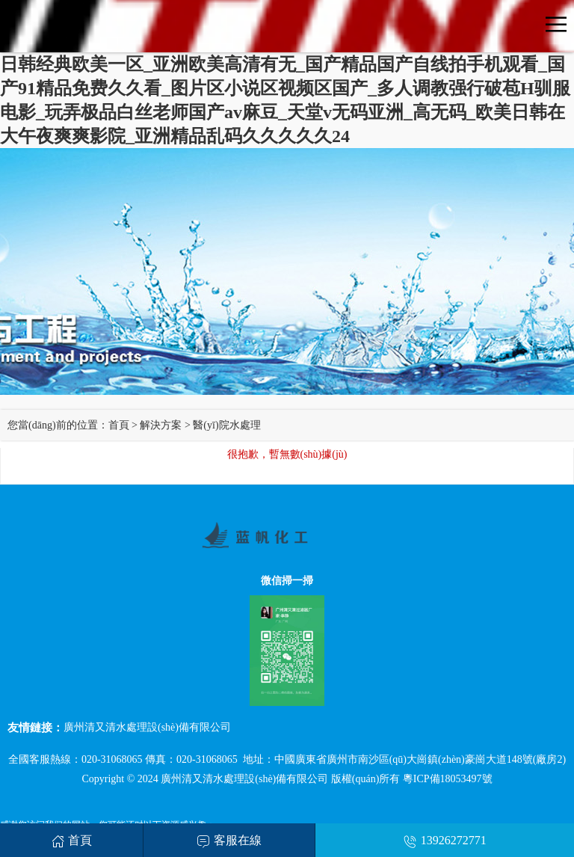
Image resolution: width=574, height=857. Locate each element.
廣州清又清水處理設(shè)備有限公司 (147, 727)
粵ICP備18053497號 (448, 778)
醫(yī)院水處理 (226, 425)
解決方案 (161, 425)
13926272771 (445, 840)
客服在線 (229, 840)
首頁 (118, 425)
